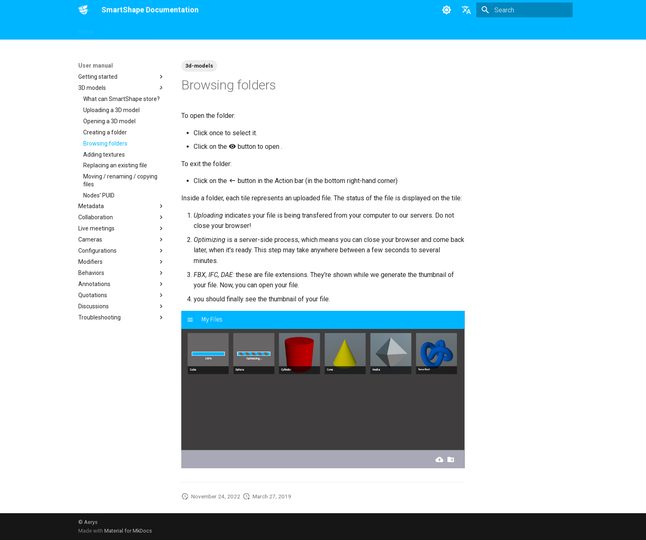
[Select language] (466, 10)
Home (86, 30)
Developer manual (127, 30)
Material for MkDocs (128, 531)
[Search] (524, 9)
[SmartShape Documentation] (83, 10)
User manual (177, 30)
